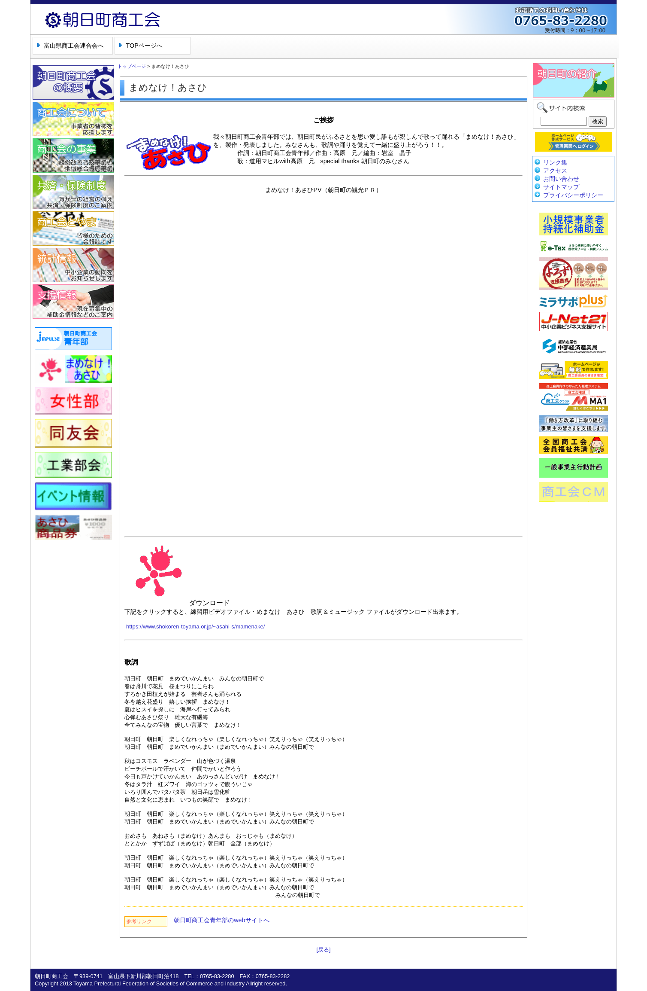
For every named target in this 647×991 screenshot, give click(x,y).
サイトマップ (561, 186)
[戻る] (323, 949)
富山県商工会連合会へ (74, 45)
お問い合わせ (561, 178)
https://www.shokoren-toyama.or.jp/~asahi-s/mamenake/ (195, 626)
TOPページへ (144, 45)
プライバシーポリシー (573, 195)
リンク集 (555, 162)
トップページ (132, 66)
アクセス (555, 170)
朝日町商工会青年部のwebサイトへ (221, 920)
